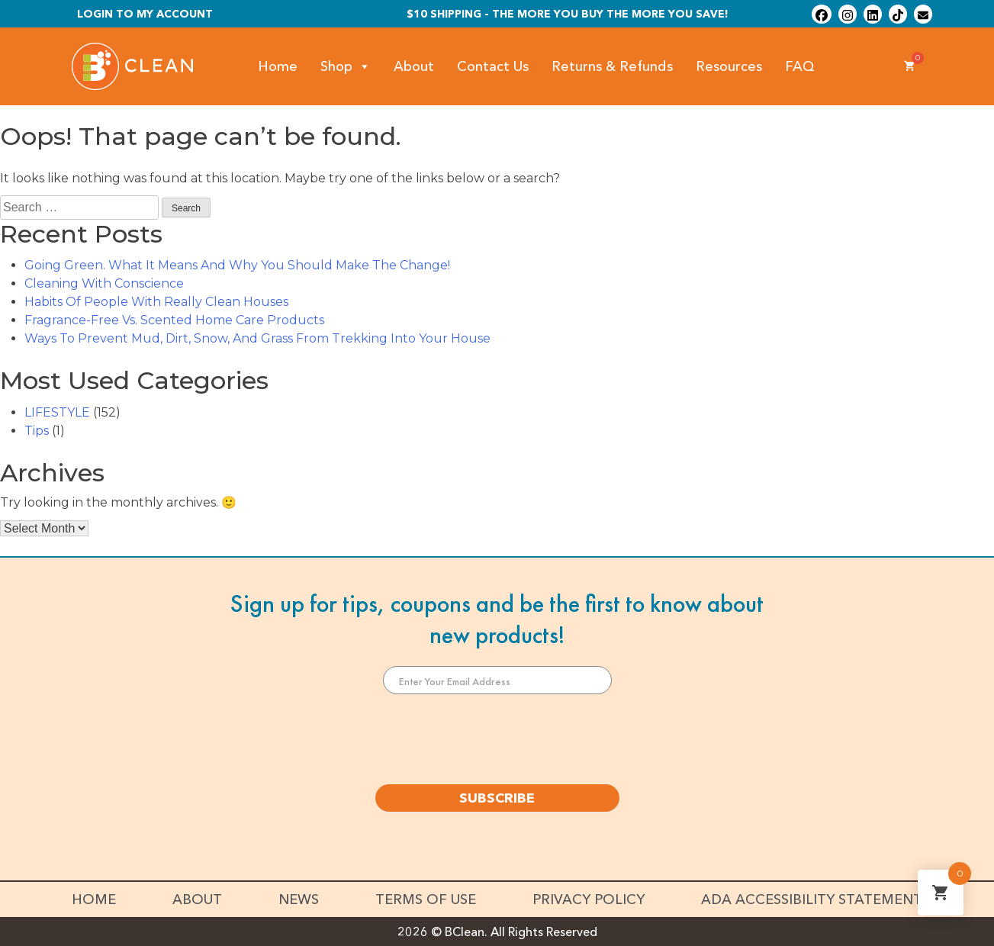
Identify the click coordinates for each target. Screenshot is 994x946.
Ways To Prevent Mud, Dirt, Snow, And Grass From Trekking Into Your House (257, 338)
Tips (36, 430)
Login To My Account (145, 14)
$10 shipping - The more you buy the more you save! (568, 14)
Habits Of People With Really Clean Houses (156, 301)
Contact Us (493, 66)
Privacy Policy (588, 899)
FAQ (800, 66)
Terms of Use (425, 899)
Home (278, 66)
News (298, 899)
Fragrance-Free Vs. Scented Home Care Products (174, 320)
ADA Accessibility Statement (811, 899)
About (414, 66)
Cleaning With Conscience (104, 283)
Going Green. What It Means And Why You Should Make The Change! (237, 265)
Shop (345, 67)
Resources (729, 66)
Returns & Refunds (612, 66)
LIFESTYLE (57, 412)
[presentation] (497, 739)
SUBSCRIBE (497, 798)
